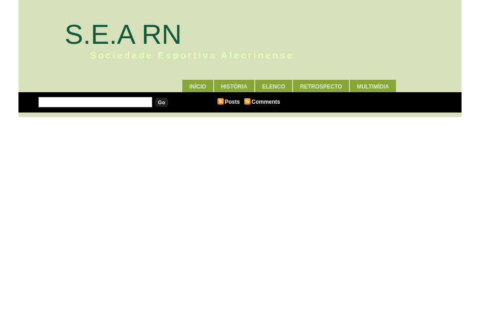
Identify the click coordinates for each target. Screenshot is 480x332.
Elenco (273, 86)
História (234, 86)
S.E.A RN (123, 34)
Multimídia (373, 86)
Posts (232, 102)
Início (197, 86)
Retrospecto (321, 86)
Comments (266, 102)
